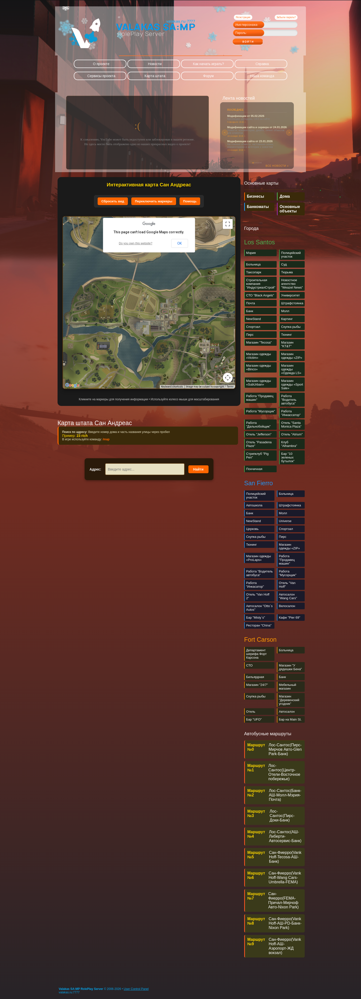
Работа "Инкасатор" (255, 584)
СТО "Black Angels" (260, 295)
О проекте (101, 64)
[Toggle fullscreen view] (228, 224)
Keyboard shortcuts (172, 386)
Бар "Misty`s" (255, 617)
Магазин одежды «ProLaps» (258, 558)
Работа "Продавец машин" (287, 559)
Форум (208, 76)
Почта (250, 303)
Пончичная (254, 469)
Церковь (252, 529)
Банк (249, 311)
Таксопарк (253, 272)
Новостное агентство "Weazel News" (292, 283)
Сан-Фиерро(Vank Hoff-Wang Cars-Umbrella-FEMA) (285, 877)
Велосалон (287, 606)
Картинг (287, 319)
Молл (285, 311)
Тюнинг (286, 334)
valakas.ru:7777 (69, 992)
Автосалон (287, 711)
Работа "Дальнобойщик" (258, 424)
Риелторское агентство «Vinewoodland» (253, 143)
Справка (262, 64)
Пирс (250, 334)
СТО (249, 665)
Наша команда (262, 76)
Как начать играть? (208, 64)
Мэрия (251, 253)
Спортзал (253, 327)
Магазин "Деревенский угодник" (289, 700)
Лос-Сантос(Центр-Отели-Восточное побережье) (284, 772)
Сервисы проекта (101, 76)
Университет (290, 295)
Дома (285, 196)
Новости (155, 64)
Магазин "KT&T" (287, 344)
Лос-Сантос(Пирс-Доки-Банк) (282, 815)
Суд (284, 264)
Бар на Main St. (290, 719)
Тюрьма (287, 272)
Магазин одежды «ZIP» (291, 356)
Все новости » (277, 166)
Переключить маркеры (153, 201)
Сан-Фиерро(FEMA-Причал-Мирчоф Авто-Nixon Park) (283, 900)
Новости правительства (243, 115)
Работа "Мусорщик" (260, 411)
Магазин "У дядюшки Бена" (290, 667)
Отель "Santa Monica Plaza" (291, 424)
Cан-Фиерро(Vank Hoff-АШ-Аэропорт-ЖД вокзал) (285, 946)
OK (179, 243)
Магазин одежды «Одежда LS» (291, 369)
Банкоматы (258, 207)
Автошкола (254, 505)
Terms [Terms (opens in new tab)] (230, 386)
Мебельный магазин (287, 686)
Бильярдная (255, 677)
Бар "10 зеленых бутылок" (287, 457)
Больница (253, 264)
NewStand (253, 319)
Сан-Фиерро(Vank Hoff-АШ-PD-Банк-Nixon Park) (285, 923)
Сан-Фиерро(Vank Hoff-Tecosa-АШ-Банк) (285, 856)
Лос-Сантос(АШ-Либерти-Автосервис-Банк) (285, 836)
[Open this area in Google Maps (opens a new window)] (72, 385)
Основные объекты (290, 209)
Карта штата (155, 76)
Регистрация (243, 17)
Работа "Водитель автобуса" (288, 399)
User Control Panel (136, 989)
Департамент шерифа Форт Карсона (256, 653)
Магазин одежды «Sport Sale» (292, 384)
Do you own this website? (135, 243)
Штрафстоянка (292, 303)
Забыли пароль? (286, 17)
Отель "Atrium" (291, 434)
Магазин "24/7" (257, 685)
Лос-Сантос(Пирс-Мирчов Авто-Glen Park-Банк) (285, 749)
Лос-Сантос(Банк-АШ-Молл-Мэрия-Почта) (285, 795)
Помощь (190, 201)
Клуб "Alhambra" (289, 444)
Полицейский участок (291, 254)
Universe (285, 521)
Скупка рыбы (291, 327)
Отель (250, 711)
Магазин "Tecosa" (259, 342)
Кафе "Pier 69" (289, 617)
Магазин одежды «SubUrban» (258, 382)
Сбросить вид (112, 201)
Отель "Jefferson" (258, 434)
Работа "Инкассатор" (291, 413)
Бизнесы (255, 196)
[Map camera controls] (228, 378)
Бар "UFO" (254, 719)
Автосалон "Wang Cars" (288, 596)
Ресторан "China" (258, 625)
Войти (257, 40)
